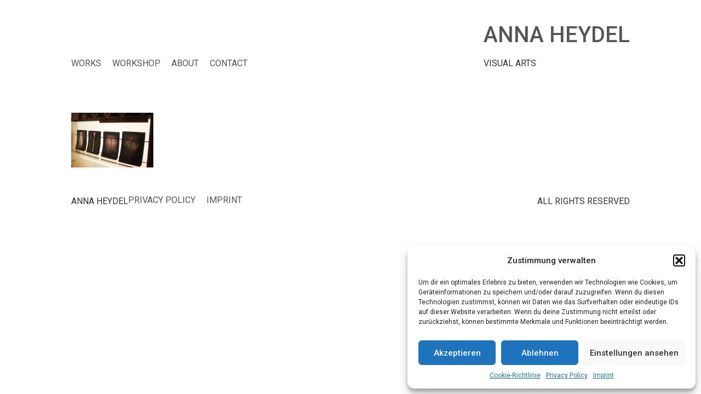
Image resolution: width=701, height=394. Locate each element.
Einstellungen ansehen (634, 353)
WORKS (86, 63)
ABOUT (185, 63)
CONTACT (229, 63)
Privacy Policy (567, 375)
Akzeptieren (457, 353)
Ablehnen (540, 353)
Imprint (603, 375)
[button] (679, 260)
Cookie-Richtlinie (515, 375)
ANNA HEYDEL (557, 35)
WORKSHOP (136, 63)
